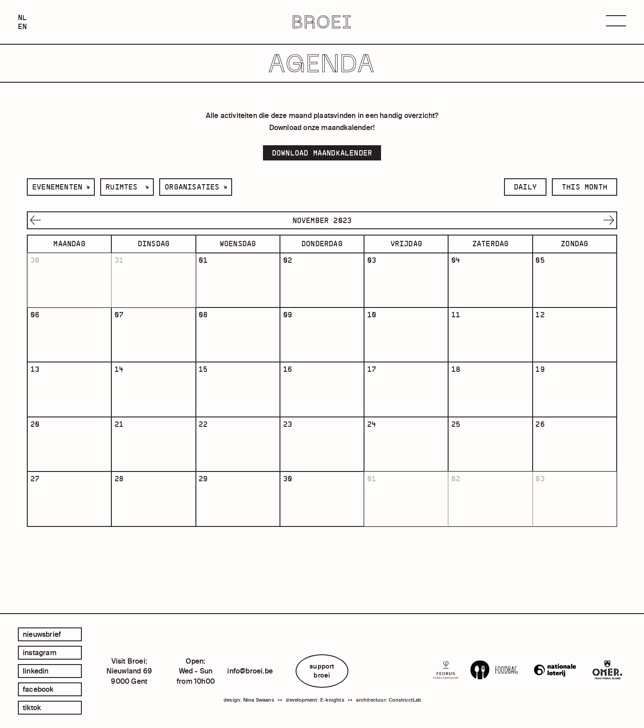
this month (584, 186)
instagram (39, 652)
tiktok (32, 707)
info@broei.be (250, 670)
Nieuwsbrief (42, 634)
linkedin (36, 670)
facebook (38, 689)
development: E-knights (315, 702)
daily (525, 186)
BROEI (322, 22)
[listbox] (61, 187)
